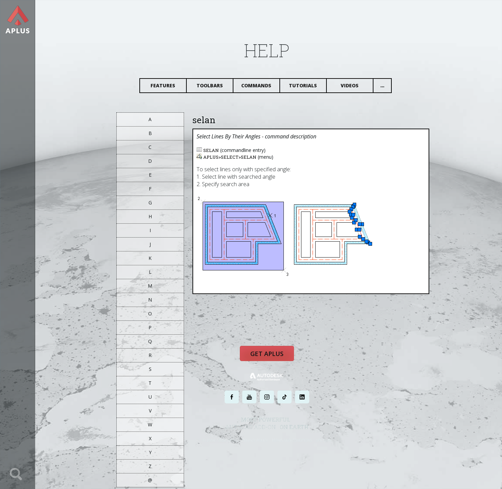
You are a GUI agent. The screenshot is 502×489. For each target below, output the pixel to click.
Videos (354, 87)
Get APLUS (271, 357)
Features (167, 87)
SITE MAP (328, 443)
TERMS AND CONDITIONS (296, 443)
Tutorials (308, 87)
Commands (261, 87)
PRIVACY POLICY (259, 443)
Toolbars (214, 87)
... (387, 87)
